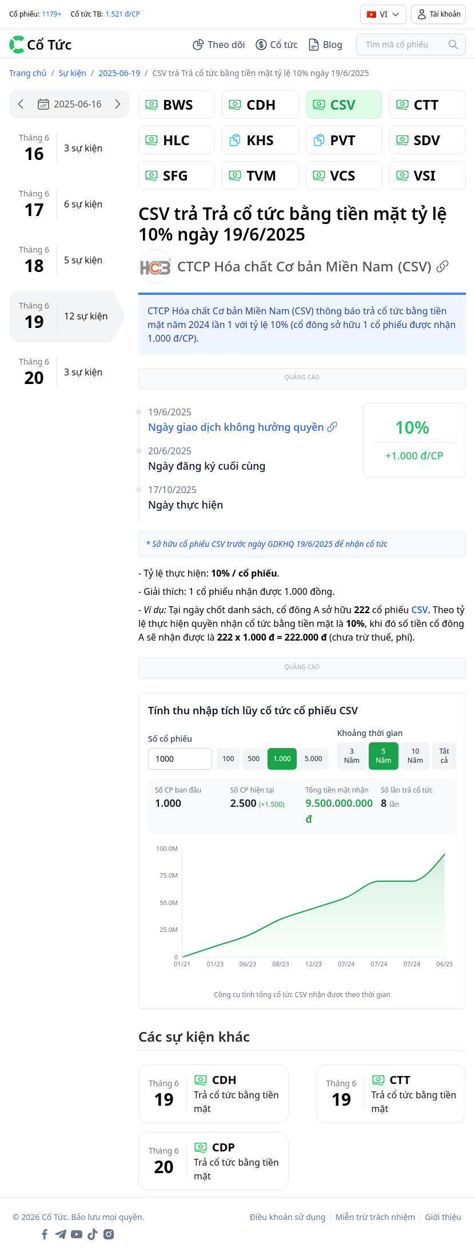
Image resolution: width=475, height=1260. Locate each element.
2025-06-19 (119, 72)
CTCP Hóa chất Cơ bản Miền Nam (293, 266)
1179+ (51, 14)
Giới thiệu (443, 1216)
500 (254, 758)
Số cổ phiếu (170, 738)
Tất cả (444, 755)
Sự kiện (72, 72)
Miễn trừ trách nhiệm (376, 1216)
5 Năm (384, 755)
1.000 (282, 758)
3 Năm (352, 755)
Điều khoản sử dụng (288, 1216)
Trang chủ (27, 72)
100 (228, 758)
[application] (302, 914)
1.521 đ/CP (123, 14)
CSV (419, 609)
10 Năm (416, 755)
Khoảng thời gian (370, 732)
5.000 (313, 758)
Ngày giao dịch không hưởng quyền (243, 427)
